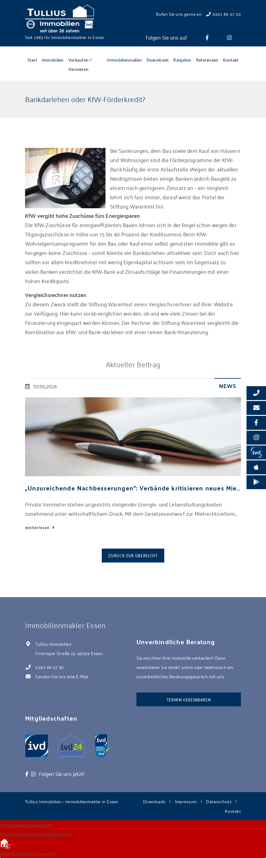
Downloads (158, 60)
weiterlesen (38, 527)
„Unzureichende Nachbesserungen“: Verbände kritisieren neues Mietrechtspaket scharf (133, 488)
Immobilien (53, 60)
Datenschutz (219, 801)
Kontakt (231, 60)
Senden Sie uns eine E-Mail (61, 676)
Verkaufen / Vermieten (80, 64)
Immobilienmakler (124, 60)
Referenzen (207, 60)
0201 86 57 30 (49, 667)
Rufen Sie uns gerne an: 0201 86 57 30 (198, 14)
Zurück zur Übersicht (132, 555)
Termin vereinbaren (189, 699)
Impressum (186, 801)
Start (32, 60)
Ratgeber (182, 60)
